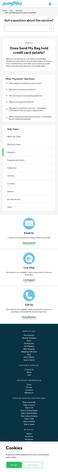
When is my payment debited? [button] (20, 102)
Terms (29, 384)
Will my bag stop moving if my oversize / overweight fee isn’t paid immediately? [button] (28, 117)
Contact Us (29, 369)
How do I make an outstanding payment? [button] (24, 95)
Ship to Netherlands (29, 413)
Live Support (29, 280)
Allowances (29, 393)
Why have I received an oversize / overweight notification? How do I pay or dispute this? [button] (26, 109)
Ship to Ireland (29, 421)
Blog (29, 354)
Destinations (29, 335)
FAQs (11, 10)
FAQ (29, 375)
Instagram (29, 439)
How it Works (29, 357)
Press (29, 341)
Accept (14, 465)
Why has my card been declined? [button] (21, 89)
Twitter (29, 434)
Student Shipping (29, 338)
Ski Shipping (29, 346)
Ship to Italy (29, 419)
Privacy (29, 387)
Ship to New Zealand (29, 416)
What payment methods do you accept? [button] (24, 83)
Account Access (13, 199)
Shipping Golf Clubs (29, 352)
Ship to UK (29, 408)
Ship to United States (29, 410)
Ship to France (29, 405)
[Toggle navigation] (55, 3)
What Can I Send (13, 136)
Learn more (32, 465)
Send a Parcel (29, 360)
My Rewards (29, 343)
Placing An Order (14, 144)
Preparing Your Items (15, 160)
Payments (19, 10)
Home (4, 10)
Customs (11, 183)
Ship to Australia (29, 402)
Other (9, 207)
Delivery (10, 191)
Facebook (29, 436)
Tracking (10, 176)
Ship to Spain (29, 424)
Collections (11, 168)
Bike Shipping (29, 349)
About (29, 372)
